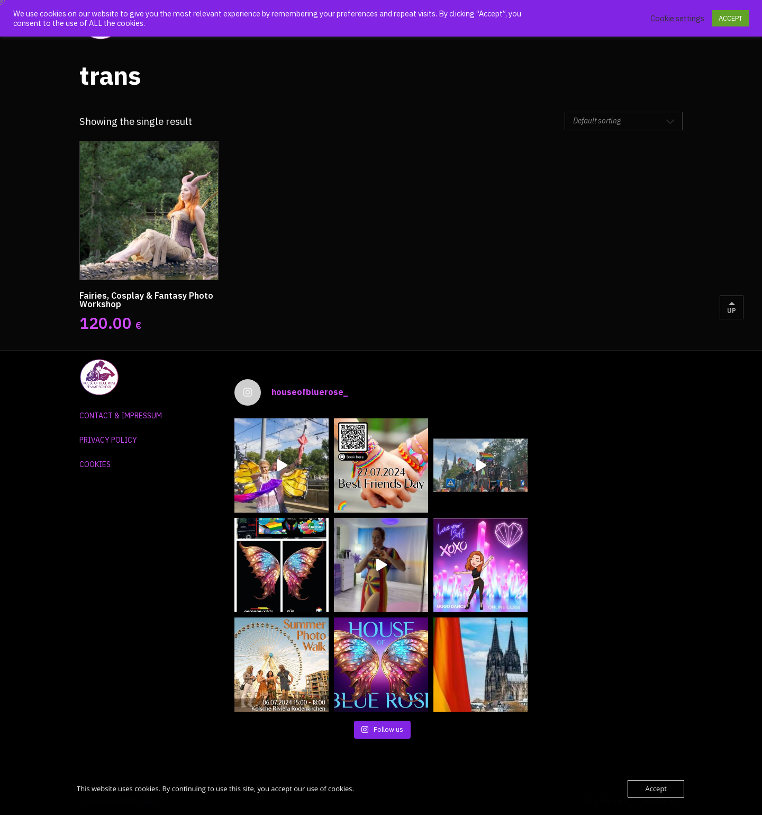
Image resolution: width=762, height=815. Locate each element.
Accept (656, 788)
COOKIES (95, 464)
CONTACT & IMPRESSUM (120, 415)
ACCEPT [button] (730, 18)
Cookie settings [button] (677, 18)
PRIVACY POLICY (108, 440)
